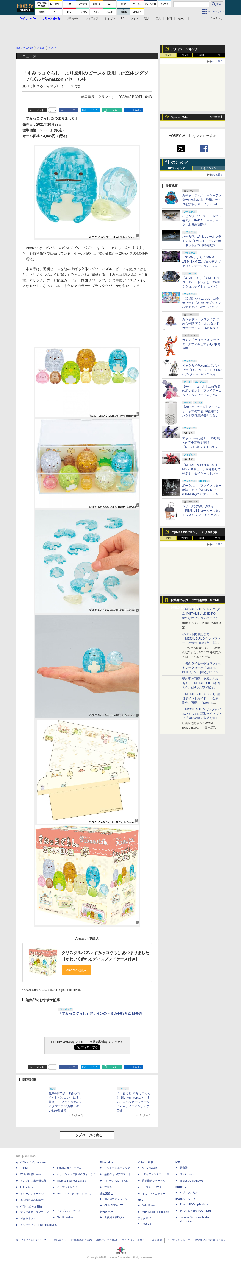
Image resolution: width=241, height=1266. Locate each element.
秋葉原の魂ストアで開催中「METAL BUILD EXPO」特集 (195, 601)
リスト (52, 110)
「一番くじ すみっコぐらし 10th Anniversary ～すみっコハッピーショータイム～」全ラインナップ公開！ (134, 1102)
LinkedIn (136, 110)
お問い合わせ (59, 1240)
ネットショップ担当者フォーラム (76, 1174)
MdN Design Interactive (155, 1211)
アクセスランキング (184, 49)
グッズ (134, 18)
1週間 (200, 54)
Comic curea (187, 1174)
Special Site (179, 117)
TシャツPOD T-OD (116, 1180)
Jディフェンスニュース (155, 1174)
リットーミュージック (117, 1167)
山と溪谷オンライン (116, 1199)
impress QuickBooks (191, 1180)
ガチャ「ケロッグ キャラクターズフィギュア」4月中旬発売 (201, 344)
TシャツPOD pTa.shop (194, 1204)
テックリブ (144, 1218)
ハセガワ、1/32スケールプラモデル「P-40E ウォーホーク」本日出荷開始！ (201, 220)
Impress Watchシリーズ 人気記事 (194, 532)
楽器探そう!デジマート (117, 1174)
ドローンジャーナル (32, 1193)
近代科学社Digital (114, 1217)
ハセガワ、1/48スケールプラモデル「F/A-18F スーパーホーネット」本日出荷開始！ (201, 241)
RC (123, 18)
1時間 (168, 54)
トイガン (110, 18)
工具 (158, 18)
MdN (140, 1200)
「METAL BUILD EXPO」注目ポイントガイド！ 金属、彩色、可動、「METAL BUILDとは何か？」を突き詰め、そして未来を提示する (201, 702)
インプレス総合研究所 (33, 1180)
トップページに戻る (87, 1135)
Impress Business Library (71, 1180)
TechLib (146, 1223)
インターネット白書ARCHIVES (38, 1224)
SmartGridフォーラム (69, 1167)
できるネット (28, 1218)
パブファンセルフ (190, 1192)
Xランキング (179, 162)
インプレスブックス (68, 1210)
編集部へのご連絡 (106, 1240)
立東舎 (108, 1187)
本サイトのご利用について (31, 1240)
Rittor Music (107, 1162)
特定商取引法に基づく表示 (210, 1240)
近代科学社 (106, 1211)
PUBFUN (180, 1187)
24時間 (184, 54)
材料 (169, 18)
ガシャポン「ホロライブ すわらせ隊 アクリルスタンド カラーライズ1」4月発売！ (200, 324)
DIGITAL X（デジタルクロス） (74, 1193)
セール (182, 18)
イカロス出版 (145, 1162)
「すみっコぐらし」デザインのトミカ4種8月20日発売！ (102, 1013)
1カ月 (217, 54)
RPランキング (176, 168)
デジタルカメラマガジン (34, 1211)
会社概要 (157, 1240)
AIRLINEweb (149, 1167)
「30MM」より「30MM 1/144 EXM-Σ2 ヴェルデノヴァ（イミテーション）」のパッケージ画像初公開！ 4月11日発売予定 (201, 265)
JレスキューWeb (151, 1187)
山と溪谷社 (106, 1193)
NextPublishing (65, 1217)
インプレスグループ (178, 1240)
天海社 (184, 1167)
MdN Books (148, 1205)
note (115, 110)
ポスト (40, 110)
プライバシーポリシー (134, 1240)
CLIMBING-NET (113, 1205)
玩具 (147, 18)
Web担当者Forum (30, 1174)
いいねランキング (209, 168)
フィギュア (91, 18)
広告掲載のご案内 (81, 1240)
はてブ (93, 110)
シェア (71, 110)
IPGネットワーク (185, 1199)
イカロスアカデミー (153, 1193)
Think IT (25, 1167)
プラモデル (72, 18)
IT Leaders (26, 1187)
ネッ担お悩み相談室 (32, 1200)
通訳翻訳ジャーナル (153, 1180)
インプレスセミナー (68, 1187)
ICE (177, 1162)
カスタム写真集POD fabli (195, 1210)
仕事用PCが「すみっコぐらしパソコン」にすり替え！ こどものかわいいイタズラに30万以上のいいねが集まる (66, 1102)
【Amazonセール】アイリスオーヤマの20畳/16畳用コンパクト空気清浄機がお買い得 (201, 411)
